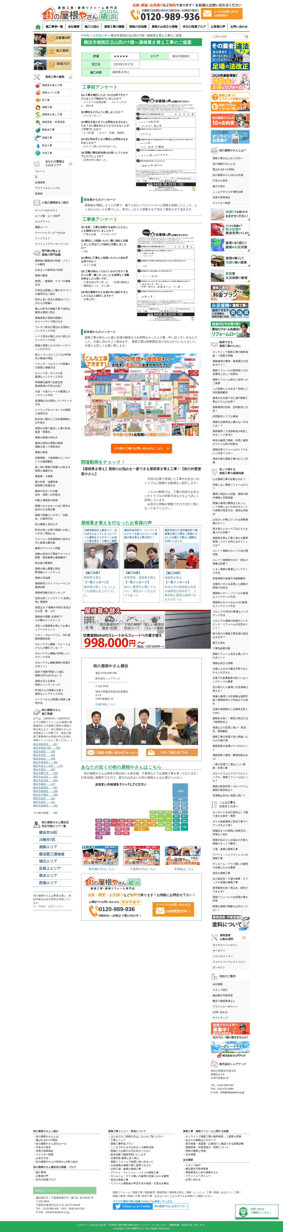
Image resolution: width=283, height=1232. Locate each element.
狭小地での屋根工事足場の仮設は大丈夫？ (230, 635)
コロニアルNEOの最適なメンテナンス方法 (230, 613)
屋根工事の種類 (114, 26)
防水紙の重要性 (44, 563)
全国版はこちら (184, 869)
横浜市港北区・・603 (45, 780)
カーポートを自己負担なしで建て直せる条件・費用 (230, 814)
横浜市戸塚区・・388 (45, 794)
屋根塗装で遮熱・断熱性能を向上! (230, 757)
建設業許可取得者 (223, 995)
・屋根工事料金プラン (120, 1143)
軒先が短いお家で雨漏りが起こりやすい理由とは (52, 531)
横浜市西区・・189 (44, 751)
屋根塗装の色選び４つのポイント (230, 747)
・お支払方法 (40, 1158)
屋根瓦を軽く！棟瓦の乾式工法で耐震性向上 (230, 720)
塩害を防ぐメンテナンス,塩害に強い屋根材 (53, 600)
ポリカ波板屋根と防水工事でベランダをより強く (230, 823)
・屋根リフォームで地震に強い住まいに (131, 1161)
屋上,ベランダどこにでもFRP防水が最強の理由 (53, 356)
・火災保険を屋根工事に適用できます (129, 1165)
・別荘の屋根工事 (118, 1179)
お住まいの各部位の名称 (49, 269)
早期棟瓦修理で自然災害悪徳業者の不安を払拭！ (49, 384)
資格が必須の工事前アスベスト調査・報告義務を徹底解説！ (52, 555)
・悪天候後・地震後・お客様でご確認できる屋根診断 (213, 1143)
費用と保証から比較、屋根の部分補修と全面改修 (230, 495)
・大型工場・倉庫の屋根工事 (124, 1168)
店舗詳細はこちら (105, 704)
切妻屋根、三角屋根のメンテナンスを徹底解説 (52, 459)
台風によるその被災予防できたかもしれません (230, 670)
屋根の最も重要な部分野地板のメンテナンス (47, 570)
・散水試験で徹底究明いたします (127, 1154)
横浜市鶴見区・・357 (45, 744)
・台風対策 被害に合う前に (123, 1158)
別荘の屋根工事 (221, 873)
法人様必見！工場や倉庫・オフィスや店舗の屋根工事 (230, 880)
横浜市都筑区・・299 (45, 791)
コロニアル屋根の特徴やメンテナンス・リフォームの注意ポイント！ (230, 624)
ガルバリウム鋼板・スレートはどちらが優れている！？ (52, 646)
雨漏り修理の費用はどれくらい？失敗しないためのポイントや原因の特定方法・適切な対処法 (230, 508)
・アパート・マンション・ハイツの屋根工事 (133, 1172)
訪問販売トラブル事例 (225, 416)
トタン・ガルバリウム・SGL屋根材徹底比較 (52, 636)
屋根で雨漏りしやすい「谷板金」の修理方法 (51, 517)
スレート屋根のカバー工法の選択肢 (230, 552)
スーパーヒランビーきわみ (50, 232)
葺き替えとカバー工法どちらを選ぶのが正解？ (230, 530)
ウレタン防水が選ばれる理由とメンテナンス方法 (52, 329)
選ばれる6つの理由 (223, 169)
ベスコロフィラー (223, 956)
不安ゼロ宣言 (220, 180)
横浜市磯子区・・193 (45, 773)
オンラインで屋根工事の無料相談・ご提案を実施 (230, 353)
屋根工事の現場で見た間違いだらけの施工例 (230, 738)
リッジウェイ (42, 238)
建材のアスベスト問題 (47, 548)
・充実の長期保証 (43, 1150)
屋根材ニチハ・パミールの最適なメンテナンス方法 (230, 595)
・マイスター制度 (43, 1154)
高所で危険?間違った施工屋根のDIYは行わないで (49, 673)
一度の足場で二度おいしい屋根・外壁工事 (229, 766)
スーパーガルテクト (46, 210)
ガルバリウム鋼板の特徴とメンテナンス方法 (52, 655)
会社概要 (74, 26)
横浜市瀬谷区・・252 (45, 805)
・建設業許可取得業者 (195, 1168)
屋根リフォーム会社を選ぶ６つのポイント (230, 655)
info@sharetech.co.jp (232, 1092)
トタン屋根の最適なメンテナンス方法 (230, 571)
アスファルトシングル (47, 188)
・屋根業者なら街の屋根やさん (200, 1172)
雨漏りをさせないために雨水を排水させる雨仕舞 (52, 507)
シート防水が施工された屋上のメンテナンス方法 (52, 338)
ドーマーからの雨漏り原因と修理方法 (52, 701)
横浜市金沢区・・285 (45, 776)
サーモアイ (219, 950)
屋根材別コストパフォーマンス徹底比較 (52, 585)
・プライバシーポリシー (197, 1175)
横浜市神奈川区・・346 (46, 747)
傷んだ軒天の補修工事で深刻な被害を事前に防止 (52, 310)
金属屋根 (40, 182)
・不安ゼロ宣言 (42, 1147)
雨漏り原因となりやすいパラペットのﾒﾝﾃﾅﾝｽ (52, 347)
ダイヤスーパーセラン (225, 945)
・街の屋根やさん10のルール (49, 1143)
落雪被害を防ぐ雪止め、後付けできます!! (230, 889)
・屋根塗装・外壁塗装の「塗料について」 (207, 1147)
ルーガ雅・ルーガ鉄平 (47, 215)
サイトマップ (220, 1017)
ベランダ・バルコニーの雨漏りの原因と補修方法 (52, 365)
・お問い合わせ (192, 1179)
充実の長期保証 (221, 197)
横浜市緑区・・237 (44, 783)
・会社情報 (189, 1154)
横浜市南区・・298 (44, 758)
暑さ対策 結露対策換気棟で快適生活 (46, 483)
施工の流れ (92, 26)
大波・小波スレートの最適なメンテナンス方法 (52, 393)
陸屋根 (39, 193)
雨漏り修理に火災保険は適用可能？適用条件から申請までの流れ (230, 700)
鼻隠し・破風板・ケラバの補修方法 (52, 283)
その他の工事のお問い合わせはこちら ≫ (141, 448)
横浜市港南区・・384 (45, 762)
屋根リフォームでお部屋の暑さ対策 (230, 899)
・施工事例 (39, 1172)
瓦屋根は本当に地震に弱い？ (229, 795)
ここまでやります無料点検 (228, 191)
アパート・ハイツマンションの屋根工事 (230, 856)
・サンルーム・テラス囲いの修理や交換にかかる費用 (138, 1176)
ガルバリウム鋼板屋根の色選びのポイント (52, 664)
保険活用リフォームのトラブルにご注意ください (230, 451)
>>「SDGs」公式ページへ (48, 906)
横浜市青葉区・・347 (45, 787)
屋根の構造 (41, 275)
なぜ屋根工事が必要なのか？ (229, 479)
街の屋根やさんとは (224, 163)
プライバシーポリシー (225, 1006)
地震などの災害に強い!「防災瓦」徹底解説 (229, 729)
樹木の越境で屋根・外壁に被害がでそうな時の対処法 (230, 442)
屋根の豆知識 (138, 26)
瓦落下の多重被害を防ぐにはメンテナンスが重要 (230, 679)
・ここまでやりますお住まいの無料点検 (131, 1147)
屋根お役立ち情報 (223, 663)
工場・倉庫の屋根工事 (225, 849)
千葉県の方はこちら (143, 869)
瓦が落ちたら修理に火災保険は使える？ (230, 689)
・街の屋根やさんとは (45, 1136)
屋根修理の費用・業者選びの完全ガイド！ (230, 363)
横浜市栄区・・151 (44, 802)
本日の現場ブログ (194, 26)
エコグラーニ (42, 221)
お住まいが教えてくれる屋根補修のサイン (230, 521)
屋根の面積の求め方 (46, 437)
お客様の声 (218, 26)
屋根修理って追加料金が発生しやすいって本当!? (230, 433)
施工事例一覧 (54, 26)
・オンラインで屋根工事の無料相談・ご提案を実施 (212, 1136)
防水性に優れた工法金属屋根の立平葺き (52, 421)
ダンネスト (219, 967)
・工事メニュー (117, 1140)
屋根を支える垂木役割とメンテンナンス (47, 682)
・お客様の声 (40, 1175)
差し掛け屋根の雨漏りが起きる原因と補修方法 (52, 469)
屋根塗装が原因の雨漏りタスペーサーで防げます (49, 319)
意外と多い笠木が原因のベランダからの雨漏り (52, 301)
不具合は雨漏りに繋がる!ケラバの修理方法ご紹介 (53, 292)
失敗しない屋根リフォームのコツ (230, 486)
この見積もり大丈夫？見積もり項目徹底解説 (230, 390)
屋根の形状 (41, 452)
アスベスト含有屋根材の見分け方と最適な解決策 (52, 541)
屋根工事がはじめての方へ (228, 158)
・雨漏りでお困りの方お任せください (129, 1150)
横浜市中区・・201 (44, 755)
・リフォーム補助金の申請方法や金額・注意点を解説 (138, 1183)
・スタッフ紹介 (192, 1165)
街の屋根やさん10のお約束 (228, 175)
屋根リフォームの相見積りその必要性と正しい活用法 (230, 372)
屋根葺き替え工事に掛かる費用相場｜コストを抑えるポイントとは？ (230, 541)
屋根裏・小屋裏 (44, 476)
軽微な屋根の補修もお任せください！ (230, 908)
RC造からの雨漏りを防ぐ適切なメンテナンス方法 (49, 692)
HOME (85, 35)
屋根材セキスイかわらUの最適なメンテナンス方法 (230, 604)
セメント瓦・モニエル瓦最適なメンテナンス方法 (49, 375)
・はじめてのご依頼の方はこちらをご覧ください (136, 1136)
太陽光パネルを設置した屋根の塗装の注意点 (230, 585)
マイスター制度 (221, 202)
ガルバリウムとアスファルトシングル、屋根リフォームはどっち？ (230, 777)
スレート (40, 171)
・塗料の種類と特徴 (194, 1150)
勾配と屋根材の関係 (46, 500)
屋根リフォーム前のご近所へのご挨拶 (230, 381)
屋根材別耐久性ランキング (50, 592)
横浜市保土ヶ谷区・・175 (48, 765)
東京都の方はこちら (102, 869)
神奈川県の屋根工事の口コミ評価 (230, 460)
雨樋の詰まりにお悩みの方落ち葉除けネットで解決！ (230, 841)
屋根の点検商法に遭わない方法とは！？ (230, 423)
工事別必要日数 (221, 648)
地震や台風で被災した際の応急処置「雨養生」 (52, 430)
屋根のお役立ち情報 (165, 26)
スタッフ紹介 (220, 989)
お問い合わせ (239, 26)
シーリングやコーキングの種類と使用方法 (52, 411)
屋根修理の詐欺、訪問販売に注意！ (230, 409)
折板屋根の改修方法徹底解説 (229, 578)
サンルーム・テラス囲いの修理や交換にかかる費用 (230, 865)
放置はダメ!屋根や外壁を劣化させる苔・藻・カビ (53, 609)
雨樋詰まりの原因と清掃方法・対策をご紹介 (230, 832)
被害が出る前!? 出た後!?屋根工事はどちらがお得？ (230, 399)
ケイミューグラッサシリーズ (51, 243)
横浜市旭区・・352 (44, 769)
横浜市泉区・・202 (44, 798)
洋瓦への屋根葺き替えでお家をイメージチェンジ (52, 627)
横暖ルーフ (41, 227)
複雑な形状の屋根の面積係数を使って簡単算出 (49, 445)
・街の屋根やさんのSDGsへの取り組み (55, 1161)
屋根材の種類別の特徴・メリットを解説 (52, 262)
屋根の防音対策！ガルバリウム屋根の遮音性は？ (230, 788)
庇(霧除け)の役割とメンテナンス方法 (53, 402)
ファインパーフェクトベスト (229, 961)
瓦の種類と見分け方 (46, 524)
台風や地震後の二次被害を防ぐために (230, 711)
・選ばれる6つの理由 (45, 1140)
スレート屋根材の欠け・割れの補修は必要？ (230, 561)
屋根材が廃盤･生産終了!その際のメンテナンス (48, 618)
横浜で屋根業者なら (224, 1000)
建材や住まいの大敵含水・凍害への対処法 (47, 493)
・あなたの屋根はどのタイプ (199, 1140)
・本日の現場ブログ (44, 1179)
